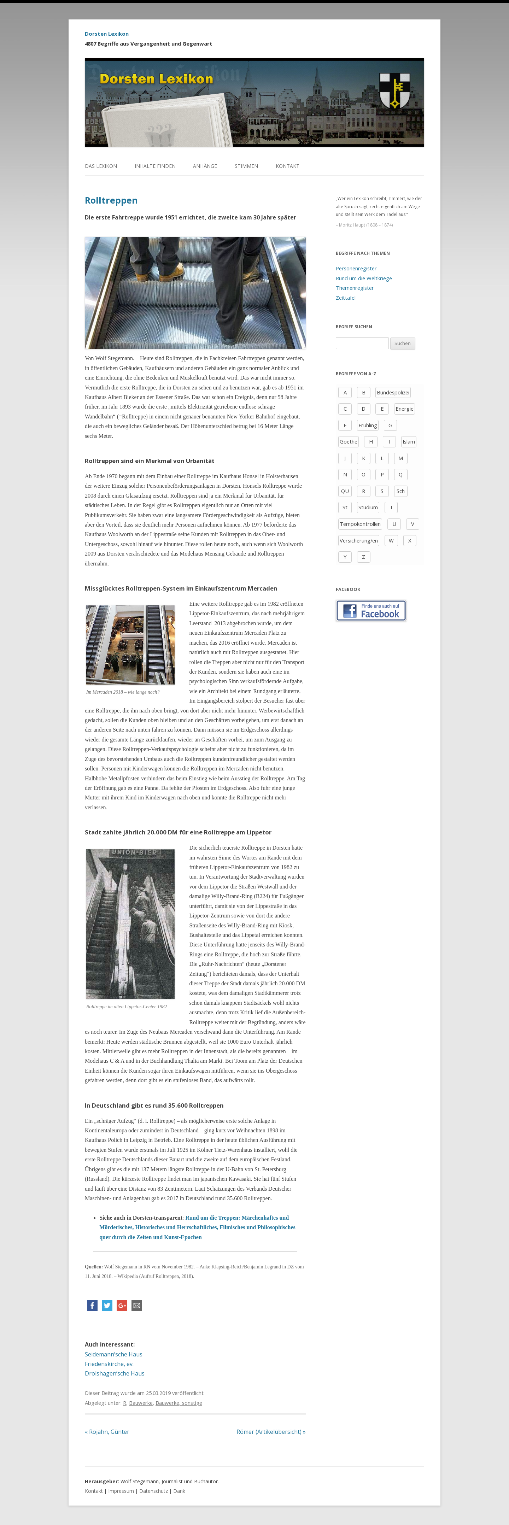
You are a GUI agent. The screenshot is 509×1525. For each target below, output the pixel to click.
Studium (368, 507)
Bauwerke (141, 1402)
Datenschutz (153, 1491)
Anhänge (205, 166)
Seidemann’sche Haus (113, 1354)
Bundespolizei (393, 392)
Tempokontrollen (360, 523)
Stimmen (246, 166)
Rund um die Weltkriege (364, 278)
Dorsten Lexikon (107, 33)
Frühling (367, 425)
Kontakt (287, 166)
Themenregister (355, 287)
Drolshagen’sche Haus (115, 1373)
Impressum (121, 1491)
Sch (401, 490)
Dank (179, 1491)
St (345, 507)
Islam (409, 441)
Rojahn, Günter (107, 1432)
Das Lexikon (101, 166)
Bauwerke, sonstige (179, 1402)
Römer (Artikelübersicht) (271, 1432)
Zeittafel (346, 297)
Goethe (348, 441)
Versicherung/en (359, 540)
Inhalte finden (155, 166)
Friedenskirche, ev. (109, 1364)
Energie (405, 408)
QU (345, 490)
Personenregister (356, 268)
